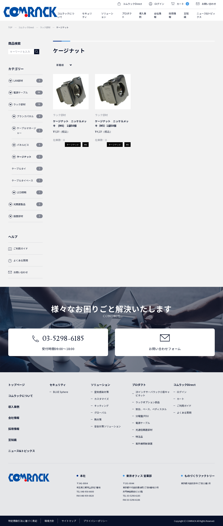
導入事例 (142, 15)
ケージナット (73, 144)
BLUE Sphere (60, 392)
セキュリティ (58, 385)
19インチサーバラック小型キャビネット (153, 393)
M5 (127, 144)
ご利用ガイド (20, 248)
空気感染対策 (101, 392)
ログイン (156, 4)
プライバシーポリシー (95, 521)
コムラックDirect (26, 27)
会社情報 (157, 15)
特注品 (139, 436)
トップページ (16, 385)
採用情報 (172, 15)
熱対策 (98, 419)
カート (180, 398)
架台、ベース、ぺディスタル (151, 409)
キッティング (101, 405)
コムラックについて (65, 15)
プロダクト (139, 385)
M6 (85, 144)
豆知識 (186, 15)
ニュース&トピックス (206, 15)
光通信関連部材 (144, 429)
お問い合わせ (206, 4)
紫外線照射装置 (144, 443)
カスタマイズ (101, 398)
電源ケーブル (143, 423)
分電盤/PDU (142, 416)
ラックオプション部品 (148, 402)
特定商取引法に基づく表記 (22, 521)
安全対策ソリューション (107, 426)
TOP (10, 27)
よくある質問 (20, 260)
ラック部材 (45, 27)
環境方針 (49, 521)
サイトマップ (69, 521)
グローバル (100, 412)
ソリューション (100, 385)
